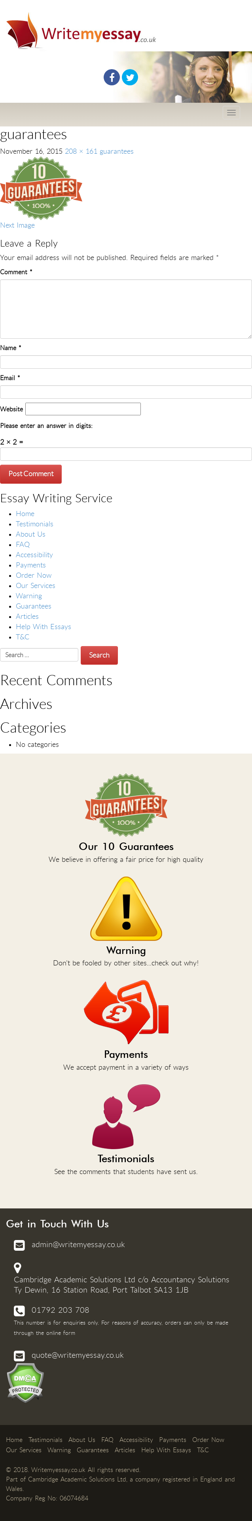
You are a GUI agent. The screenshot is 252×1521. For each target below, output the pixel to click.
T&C (23, 637)
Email (10, 378)
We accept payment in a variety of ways (126, 1025)
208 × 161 (81, 151)
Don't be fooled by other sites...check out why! (126, 921)
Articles (27, 616)
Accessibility (34, 555)
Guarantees (33, 606)
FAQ (23, 544)
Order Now (33, 575)
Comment (16, 272)
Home (25, 514)
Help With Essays (43, 627)
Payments (31, 565)
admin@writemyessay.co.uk (78, 1244)
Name (10, 348)
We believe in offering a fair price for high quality (126, 818)
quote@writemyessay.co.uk (78, 1355)
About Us (30, 534)
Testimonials (34, 524)
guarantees (117, 151)
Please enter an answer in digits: (46, 425)
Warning (29, 596)
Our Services (35, 586)
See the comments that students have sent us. (126, 1130)
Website (11, 409)
